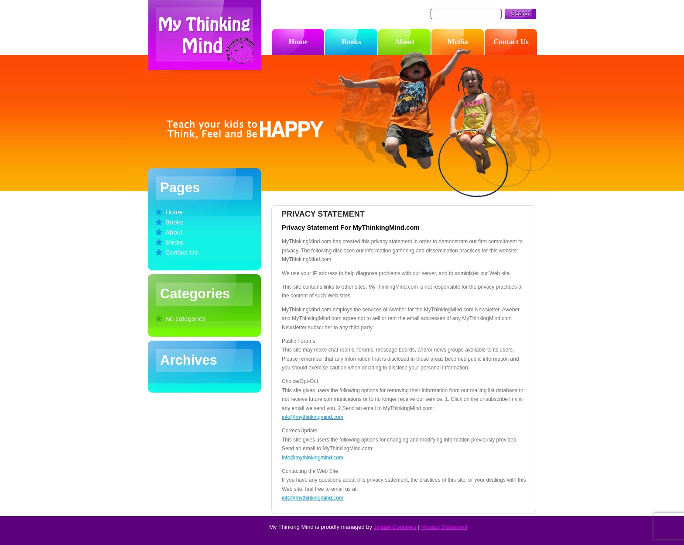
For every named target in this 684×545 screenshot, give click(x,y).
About (173, 232)
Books (174, 222)
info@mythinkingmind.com (312, 417)
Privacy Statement (444, 527)
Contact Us (181, 252)
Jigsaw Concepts (395, 527)
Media (174, 242)
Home (174, 212)
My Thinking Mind (206, 37)
